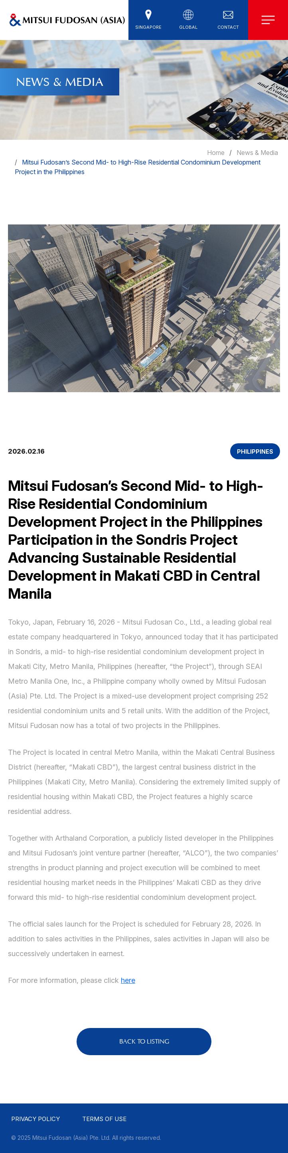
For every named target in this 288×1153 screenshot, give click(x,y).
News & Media (257, 153)
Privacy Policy (35, 1119)
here (128, 980)
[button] (148, 20)
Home (216, 153)
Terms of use (104, 1119)
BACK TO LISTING (144, 1041)
